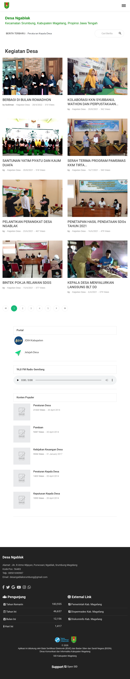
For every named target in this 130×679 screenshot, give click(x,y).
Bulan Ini (9, 619)
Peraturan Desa (42, 405)
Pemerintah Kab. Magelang (85, 604)
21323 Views (39, 410)
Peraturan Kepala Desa (40, 33)
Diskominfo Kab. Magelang (85, 619)
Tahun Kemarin (13, 604)
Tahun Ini (9, 611)
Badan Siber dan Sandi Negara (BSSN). (94, 648)
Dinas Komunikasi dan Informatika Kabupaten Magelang (65, 651)
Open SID (71, 666)
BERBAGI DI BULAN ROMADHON (27, 100)
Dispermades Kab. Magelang (86, 611)
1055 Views (39, 498)
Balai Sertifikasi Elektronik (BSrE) (56, 648)
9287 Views (39, 432)
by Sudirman (8, 105)
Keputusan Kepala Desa (46, 493)
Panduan (38, 427)
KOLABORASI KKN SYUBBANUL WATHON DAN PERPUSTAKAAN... (93, 102)
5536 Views (39, 454)
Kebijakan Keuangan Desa (48, 449)
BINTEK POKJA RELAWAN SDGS (27, 283)
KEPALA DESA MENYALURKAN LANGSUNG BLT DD (91, 285)
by (69, 109)
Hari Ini (8, 626)
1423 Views (39, 476)
